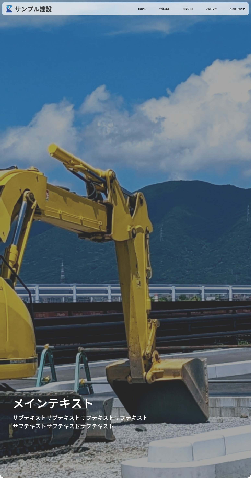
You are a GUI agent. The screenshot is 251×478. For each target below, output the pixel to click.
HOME (142, 9)
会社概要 (164, 9)
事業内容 (188, 9)
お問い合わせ (237, 9)
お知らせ (211, 9)
